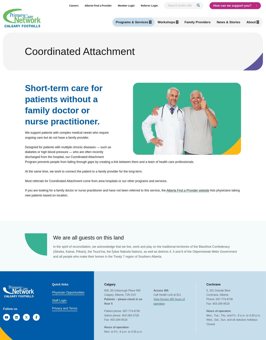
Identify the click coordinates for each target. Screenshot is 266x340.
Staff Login (59, 300)
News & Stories (228, 22)
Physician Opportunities (68, 292)
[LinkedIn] (16, 317)
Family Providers (198, 22)
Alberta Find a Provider (98, 5)
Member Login (126, 5)
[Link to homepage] (22, 18)
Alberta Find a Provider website (187, 190)
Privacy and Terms (64, 308)
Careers (74, 5)
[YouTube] (6, 317)
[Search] (198, 5)
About (251, 22)
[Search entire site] (183, 5)
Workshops (166, 22)
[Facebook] (36, 317)
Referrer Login (149, 5)
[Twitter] (26, 317)
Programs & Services (132, 22)
